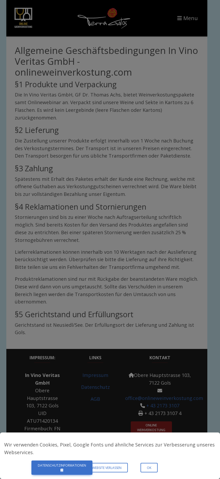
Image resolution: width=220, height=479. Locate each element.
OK (149, 468)
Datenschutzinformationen (62, 467)
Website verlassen (106, 468)
